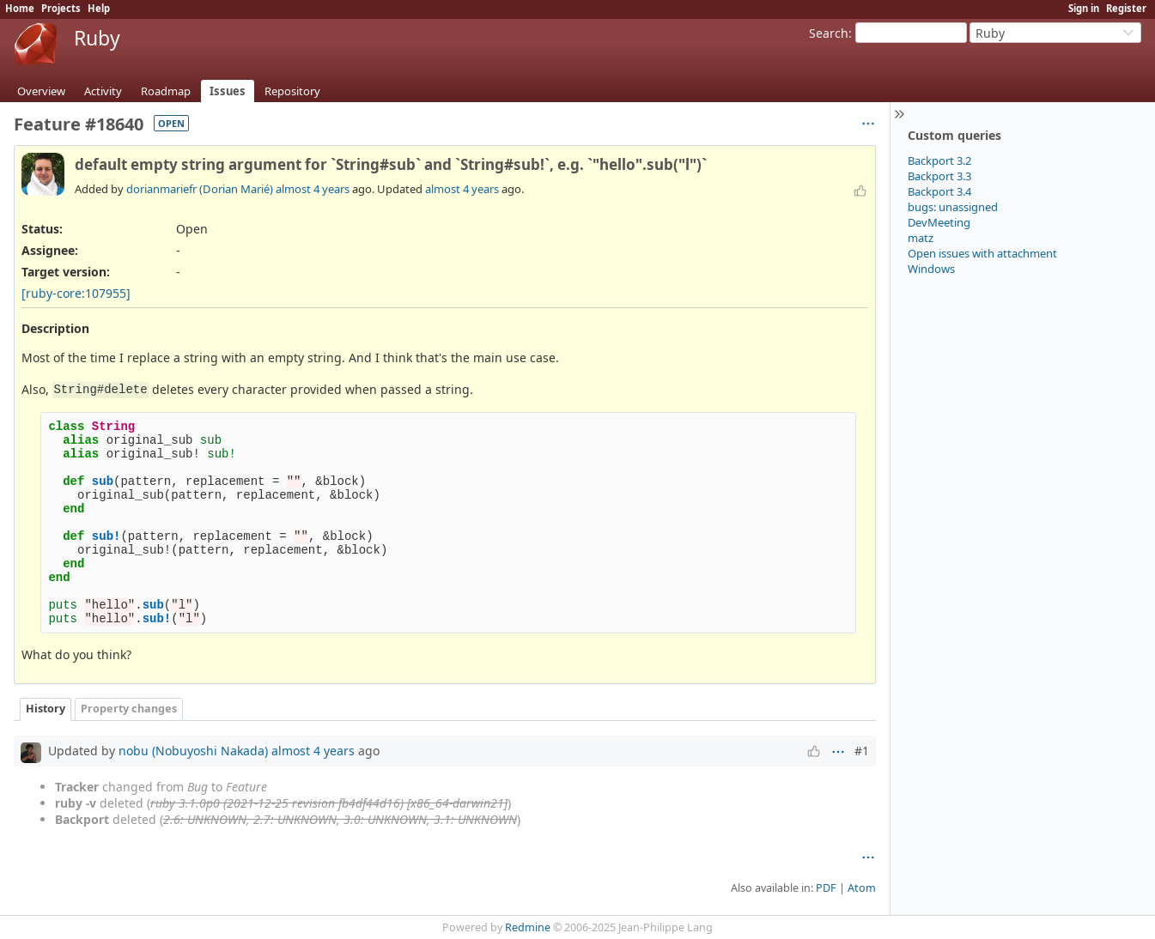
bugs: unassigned (953, 207)
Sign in (1083, 8)
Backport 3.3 (939, 176)
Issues (228, 91)
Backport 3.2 (939, 160)
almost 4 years (313, 189)
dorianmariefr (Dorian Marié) (199, 189)
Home (19, 8)
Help (99, 8)
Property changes (129, 708)
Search (828, 33)
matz (920, 237)
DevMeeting (939, 222)
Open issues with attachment (982, 253)
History (45, 708)
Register (1126, 8)
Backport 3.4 (939, 191)
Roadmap (166, 91)
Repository (292, 91)
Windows (931, 268)
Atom (862, 888)
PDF (826, 888)
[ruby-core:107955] (76, 293)
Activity (103, 91)
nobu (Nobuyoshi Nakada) (193, 750)
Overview (41, 91)
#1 (861, 750)
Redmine (527, 927)
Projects (61, 8)
